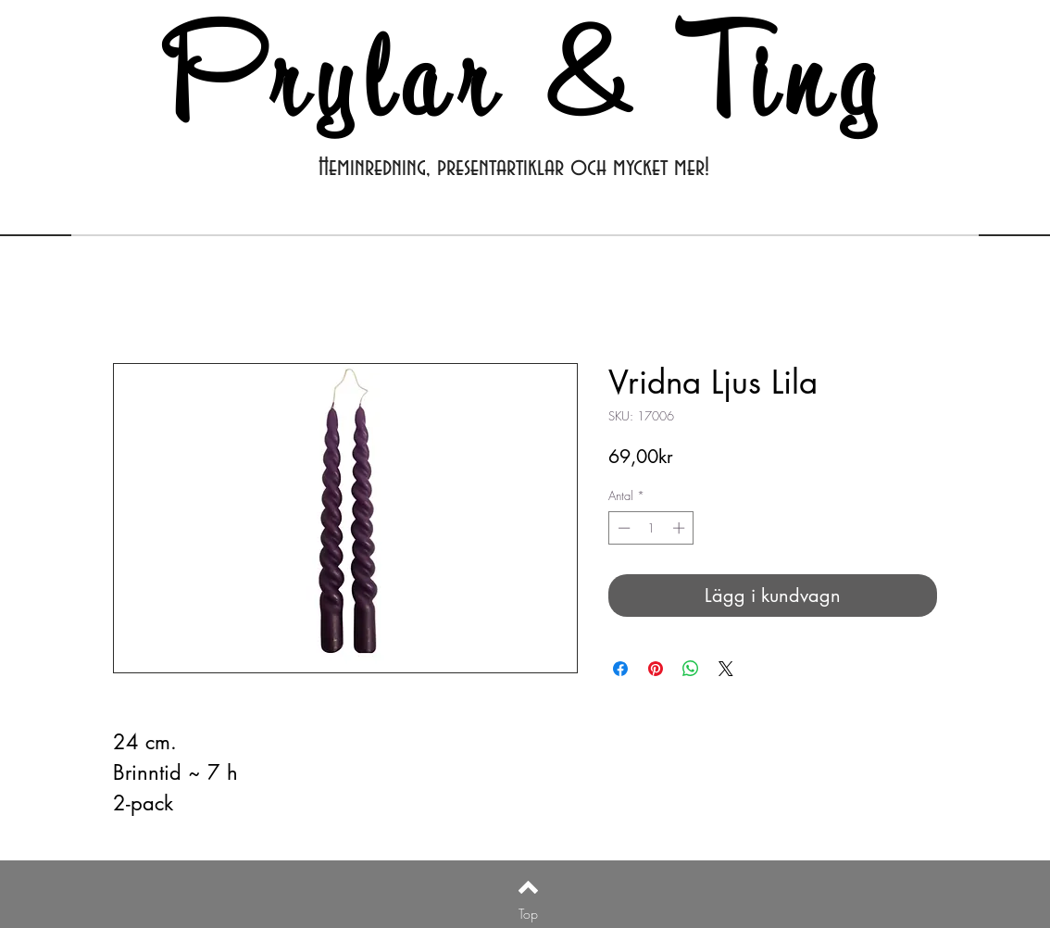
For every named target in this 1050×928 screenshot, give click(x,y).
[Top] (528, 913)
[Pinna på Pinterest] (655, 669)
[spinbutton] (651, 528)
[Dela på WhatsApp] (691, 669)
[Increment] (680, 528)
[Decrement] (622, 528)
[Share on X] (726, 669)
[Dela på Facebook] (620, 669)
